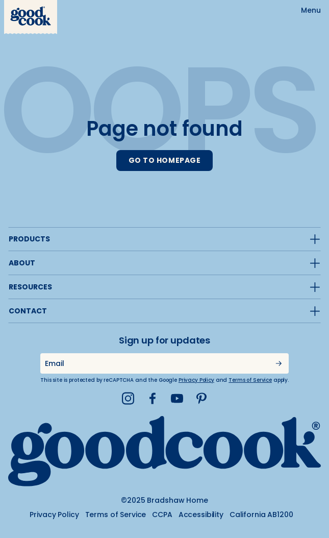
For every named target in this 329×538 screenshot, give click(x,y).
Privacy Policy (196, 380)
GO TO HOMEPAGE (165, 160)
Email (54, 363)
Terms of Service (250, 380)
